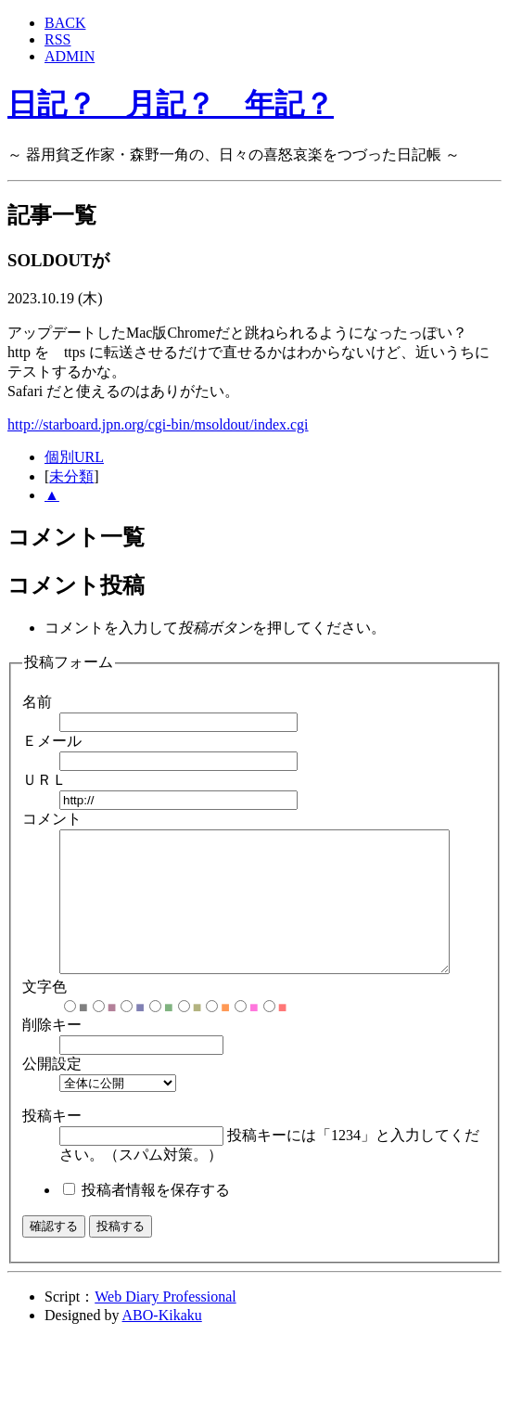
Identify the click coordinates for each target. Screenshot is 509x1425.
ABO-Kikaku (162, 1343)
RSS (57, 39)
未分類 (71, 476)
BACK (65, 23)
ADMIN (70, 56)
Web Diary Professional (165, 1324)
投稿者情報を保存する (156, 1218)
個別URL (74, 457)
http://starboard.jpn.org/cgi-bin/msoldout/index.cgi (158, 424)
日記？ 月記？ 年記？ (170, 104)
